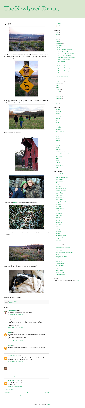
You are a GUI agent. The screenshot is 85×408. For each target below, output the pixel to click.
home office (58, 145)
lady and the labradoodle (61, 256)
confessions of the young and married (64, 252)
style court (58, 231)
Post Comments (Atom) (15, 395)
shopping (58, 162)
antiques (58, 109)
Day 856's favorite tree (62, 76)
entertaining (58, 135)
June (58, 87)
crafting (57, 124)
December (59, 43)
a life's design (59, 175)
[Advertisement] (74, 312)
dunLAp (57, 254)
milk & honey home (60, 211)
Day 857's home (61, 74)
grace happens (59, 192)
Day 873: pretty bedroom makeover (65, 53)
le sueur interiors (59, 208)
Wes (59, 25)
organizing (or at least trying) (63, 153)
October (59, 78)
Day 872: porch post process (64, 55)
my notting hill (59, 215)
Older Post (46, 392)
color (57, 120)
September (60, 81)
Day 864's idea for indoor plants (64, 68)
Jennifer (59, 23)
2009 (57, 41)
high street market (60, 197)
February (59, 96)
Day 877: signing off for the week (64, 49)
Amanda (10, 345)
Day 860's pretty (61, 70)
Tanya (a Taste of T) (12, 310)
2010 (57, 39)
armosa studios (59, 249)
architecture (58, 111)
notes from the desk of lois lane (63, 259)
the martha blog (59, 237)
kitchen (57, 147)
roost (57, 226)
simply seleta (59, 228)
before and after (59, 116)
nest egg (58, 217)
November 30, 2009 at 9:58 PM (15, 376)
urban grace (58, 240)
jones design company (61, 201)
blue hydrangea (59, 181)
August (59, 83)
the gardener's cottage (61, 235)
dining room (58, 129)
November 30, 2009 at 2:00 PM (15, 340)
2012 (57, 34)
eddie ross (58, 186)
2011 (57, 37)
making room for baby (61, 151)
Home (27, 392)
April (58, 91)
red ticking (58, 224)
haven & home (59, 195)
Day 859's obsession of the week (64, 72)
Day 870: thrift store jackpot (63, 59)
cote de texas (59, 184)
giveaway (58, 142)
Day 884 (59, 47)
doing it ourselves (60, 131)
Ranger (15, 202)
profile (57, 160)
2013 (57, 32)
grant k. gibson (59, 193)
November (60, 45)
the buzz (58, 233)
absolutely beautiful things (62, 177)
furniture (58, 138)
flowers (57, 136)
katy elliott (58, 204)
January (59, 98)
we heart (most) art (60, 274)
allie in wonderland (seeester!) (63, 247)
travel (57, 163)
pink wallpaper (59, 220)
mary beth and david (60, 258)
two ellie (58, 238)
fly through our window (61, 188)
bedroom (58, 115)
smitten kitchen (59, 229)
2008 (57, 101)
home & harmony (60, 199)
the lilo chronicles (60, 267)
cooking (58, 122)
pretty (57, 158)
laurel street (58, 206)
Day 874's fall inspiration (63, 51)
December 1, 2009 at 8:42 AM (15, 386)
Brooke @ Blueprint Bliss (14, 380)
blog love (58, 118)
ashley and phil (59, 250)
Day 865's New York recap (63, 65)
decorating (58, 127)
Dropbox (77, 280)
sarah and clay (59, 261)
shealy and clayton (60, 263)
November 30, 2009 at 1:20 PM (15, 327)
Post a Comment (10, 389)
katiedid (58, 202)
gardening (58, 140)
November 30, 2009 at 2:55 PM (15, 351)
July (58, 85)
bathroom (58, 113)
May (58, 89)
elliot (57, 133)
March (59, 94)
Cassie (9, 332)
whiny (57, 167)
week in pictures (59, 165)
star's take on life (59, 265)
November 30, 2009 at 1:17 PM (15, 314)
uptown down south (60, 272)
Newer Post (7, 392)
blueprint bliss (59, 183)
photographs (59, 156)
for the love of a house (61, 190)
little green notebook (60, 210)
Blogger (48, 404)
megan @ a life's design (13, 355)
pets (13, 302)
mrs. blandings (59, 213)
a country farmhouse (60, 173)
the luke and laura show (61, 268)
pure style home (59, 222)
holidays (10, 302)
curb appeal (58, 125)
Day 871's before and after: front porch (66, 57)
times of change (59, 270)
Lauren (9, 366)
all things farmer (59, 179)
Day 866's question (61, 63)
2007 (57, 103)
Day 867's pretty (61, 61)
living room (58, 149)
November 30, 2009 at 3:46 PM (15, 361)
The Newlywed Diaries (32, 9)
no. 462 (57, 219)
